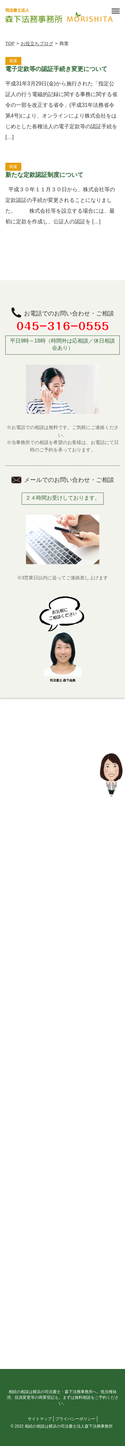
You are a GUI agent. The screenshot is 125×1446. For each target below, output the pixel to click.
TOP (10, 43)
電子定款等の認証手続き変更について (56, 69)
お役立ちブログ (37, 43)
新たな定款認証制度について (44, 174)
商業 (13, 61)
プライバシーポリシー (75, 1419)
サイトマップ (40, 1419)
